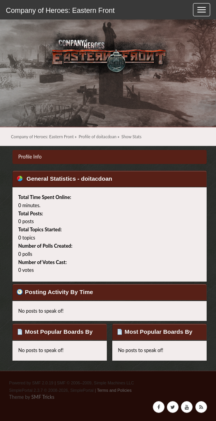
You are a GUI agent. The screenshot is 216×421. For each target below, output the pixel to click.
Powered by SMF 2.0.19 (31, 382)
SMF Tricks (42, 397)
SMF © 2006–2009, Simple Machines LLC (95, 382)
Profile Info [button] (30, 157)
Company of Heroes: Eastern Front (60, 10)
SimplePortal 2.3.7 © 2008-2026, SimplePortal (51, 390)
